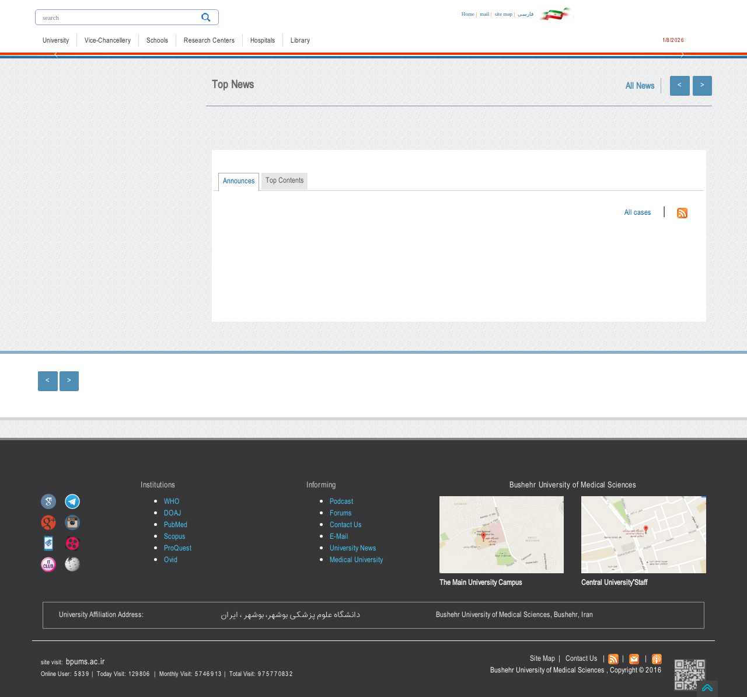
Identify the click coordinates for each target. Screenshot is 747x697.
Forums (341, 513)
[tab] (238, 182)
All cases (637, 212)
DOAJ (172, 513)
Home (468, 14)
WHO (172, 501)
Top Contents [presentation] (285, 180)
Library (300, 40)
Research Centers (209, 40)
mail (484, 14)
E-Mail (339, 536)
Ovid (170, 560)
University (56, 40)
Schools (157, 40)
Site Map (542, 658)
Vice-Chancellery (108, 40)
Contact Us (346, 525)
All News (640, 86)
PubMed (175, 525)
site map (503, 14)
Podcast (341, 501)
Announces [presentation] (239, 181)
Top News (233, 85)
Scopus (175, 536)
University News (353, 548)
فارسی (525, 14)
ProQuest (177, 548)
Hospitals (262, 40)
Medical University (356, 560)
